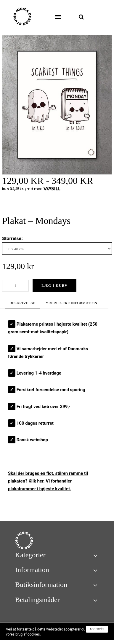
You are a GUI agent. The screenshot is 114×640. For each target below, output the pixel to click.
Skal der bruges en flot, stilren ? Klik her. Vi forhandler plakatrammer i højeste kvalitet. (48, 481)
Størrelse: (13, 238)
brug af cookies (27, 634)
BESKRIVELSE (22, 303)
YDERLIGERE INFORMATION (71, 303)
